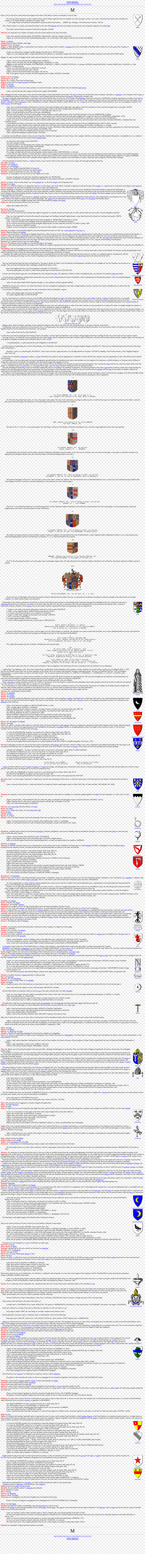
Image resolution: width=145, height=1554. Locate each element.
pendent (3, 1084)
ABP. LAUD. (137, 1079)
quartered (24, 356)
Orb (10, 1349)
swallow (69, 711)
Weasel (11, 707)
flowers (33, 1355)
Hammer (11, 86)
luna (10, 1231)
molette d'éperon (86, 1429)
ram (34, 1519)
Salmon (36, 241)
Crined (54, 182)
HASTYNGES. (138, 1492)
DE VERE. (138, 1444)
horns (31, 1204)
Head (19, 104)
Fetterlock (14, 164)
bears (12, 695)
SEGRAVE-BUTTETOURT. (138, 299)
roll (125, 923)
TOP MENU (72, 2)
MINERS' (6, 100)
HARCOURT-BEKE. (137, 285)
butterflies (56, 1046)
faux (61, 738)
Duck (11, 84)
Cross (59, 1399)
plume (122, 1075)
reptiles (55, 1394)
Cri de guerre (27, 1340)
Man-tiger (11, 1196)
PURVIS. (138, 763)
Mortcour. (138, 1300)
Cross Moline (13, 1155)
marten (14, 734)
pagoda (128, 891)
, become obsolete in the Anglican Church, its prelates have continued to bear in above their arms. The (92, 1071)
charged (99, 369)
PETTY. (137, 59)
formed (28, 780)
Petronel (102, 1521)
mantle (98, 186)
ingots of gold (103, 969)
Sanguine (13, 1507)
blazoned (27, 1357)
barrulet (83, 923)
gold (35, 193)
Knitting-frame (41, 138)
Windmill (22, 1346)
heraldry (104, 929)
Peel (38, 172)
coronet (36, 1077)
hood (48, 186)
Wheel (80, 1016)
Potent (18, 916)
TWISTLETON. (137, 1135)
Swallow (12, 709)
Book (14, 1517)
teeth (22, 1267)
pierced (83, 1469)
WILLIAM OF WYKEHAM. (136, 1319)
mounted (102, 1357)
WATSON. (138, 1372)
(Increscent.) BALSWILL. (137, 1234)
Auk (9, 1505)
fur (52, 923)
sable (31, 1202)
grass (5, 1353)
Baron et (115, 274)
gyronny (73, 965)
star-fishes (28, 1496)
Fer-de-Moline (45, 1016)
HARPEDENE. (138, 1481)
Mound (128, 1121)
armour (29, 613)
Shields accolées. (137, 261)
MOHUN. (138, 882)
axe (35, 168)
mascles (128, 738)
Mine (37, 100)
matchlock (40, 845)
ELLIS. (137, 959)
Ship (9, 825)
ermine (94, 193)
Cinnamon (22, 102)
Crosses (4, 780)
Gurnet (16, 1499)
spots (60, 1342)
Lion (66, 230)
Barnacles (17, 1263)
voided (97, 1469)
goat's (40, 1519)
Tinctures (72, 967)
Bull (9, 1120)
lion (80, 1191)
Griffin (21, 1169)
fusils (44, 780)
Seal (10, 1269)
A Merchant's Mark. (138, 938)
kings (38, 1340)
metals (13, 967)
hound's (98, 1193)
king (107, 238)
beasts (33, 1394)
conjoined (60, 740)
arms (139, 98)
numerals (41, 311)
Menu (11, 1045)
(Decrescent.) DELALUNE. (137, 1221)
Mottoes (5, 1335)
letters (64, 930)
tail (76, 1191)
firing (114, 845)
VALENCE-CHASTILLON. (137, 275)
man (74, 94)
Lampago (20, 1186)
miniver (40, 923)
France (44, 1340)
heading (129, 1176)
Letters (50, 243)
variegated (26, 1046)
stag (114, 1353)
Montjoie (57, 1387)
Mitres (92, 1062)
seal (88, 298)
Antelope (38, 182)
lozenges (66, 738)
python (70, 1176)
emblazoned (5, 611)
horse (7, 1178)
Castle (49, 337)
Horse (50, 1176)
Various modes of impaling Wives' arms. (72, 323)
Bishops (5, 325)
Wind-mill (60, 1016)
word (22, 236)
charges (24, 988)
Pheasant (15, 1118)
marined (71, 230)
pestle (113, 1271)
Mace (11, 822)
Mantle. (135, 206)
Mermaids (5, 961)
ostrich (128, 1075)
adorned (7, 1050)
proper (11, 1202)
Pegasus (137, 1176)
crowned (25, 82)
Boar (12, 209)
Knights (31, 994)
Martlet (23, 232)
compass (69, 47)
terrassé (48, 1353)
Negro (10, 102)
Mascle (10, 41)
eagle (20, 82)
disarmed (32, 1396)
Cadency (41, 1497)
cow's (19, 211)
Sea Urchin (26, 1499)
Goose (17, 45)
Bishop (3, 1075)
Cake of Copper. (137, 984)
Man (32, 161)
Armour (7, 104)
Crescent (80, 713)
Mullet (21, 1151)
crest (114, 47)
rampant (21, 1394)
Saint (11, 736)
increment (97, 1204)
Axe (73, 1018)
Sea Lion (79, 230)
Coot (46, 1256)
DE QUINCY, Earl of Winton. (138, 749)
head (16, 820)
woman (112, 1186)
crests (68, 961)
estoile (95, 1431)
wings (60, 963)
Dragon (72, 1175)
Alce (77, 1175)
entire (55, 274)
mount (54, 1355)
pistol (113, 1521)
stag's (13, 820)
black (57, 1342)
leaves (84, 88)
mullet (6, 1497)
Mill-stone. (138, 1004)
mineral (10, 970)
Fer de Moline (18, 1348)
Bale (29, 43)
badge (3, 1141)
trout (24, 241)
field (97, 808)
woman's (139, 1186)
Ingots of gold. (138, 979)
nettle (80, 88)
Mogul (65, 1141)
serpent (124, 1169)
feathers (3, 1077)
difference (4, 715)
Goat (6, 1193)
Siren (122, 947)
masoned (30, 1501)
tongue (27, 1267)
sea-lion (132, 1180)
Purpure (25, 934)
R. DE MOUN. (138, 868)
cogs (39, 1004)
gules (66, 1171)
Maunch (15, 166)
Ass (9, 1428)
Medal (13, 914)
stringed (43, 1084)
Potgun (43, 1521)
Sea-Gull (10, 990)
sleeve (40, 170)
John (93, 298)
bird (6, 1256)
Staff (108, 26)
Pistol (53, 1521)
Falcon (19, 945)
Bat (30, 1397)
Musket (12, 1521)
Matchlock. (137, 854)
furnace (21, 918)
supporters (25, 961)
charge (99, 947)
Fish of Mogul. (138, 1151)
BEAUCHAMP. (138, 735)
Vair (15, 1045)
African (3, 102)
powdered (92, 198)
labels (126, 1082)
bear (105, 1191)
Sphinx (128, 1186)
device (35, 1200)
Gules (25, 243)
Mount (33, 1198)
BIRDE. (137, 27)
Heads (16, 77)
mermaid (22, 949)
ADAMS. (138, 723)
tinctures (27, 967)
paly (78, 965)
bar (131, 923)
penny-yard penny (32, 893)
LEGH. (137, 621)
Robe (7, 197)
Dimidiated (17, 992)
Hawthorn (16, 889)
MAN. (137, 804)
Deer (35, 820)
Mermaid (68, 1048)
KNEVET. (138, 707)
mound (80, 1355)
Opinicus (85, 1175)
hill (34, 1357)
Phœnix (106, 1187)
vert (95, 1351)
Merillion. (138, 943)
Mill (26, 1155)
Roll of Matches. (137, 841)
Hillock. (137, 1355)
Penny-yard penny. (138, 902)
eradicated (44, 1261)
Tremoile (69, 1004)
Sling (13, 184)
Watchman (81, 98)
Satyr (13, 163)
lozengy (56, 757)
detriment (61, 1206)
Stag (54, 1176)
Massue (53, 26)
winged (3, 1178)
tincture (22, 921)
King (105, 298)
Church (50, 930)
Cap (11, 1265)
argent (24, 1231)
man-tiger (30, 1186)
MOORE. (138, 1248)
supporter (118, 94)
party (137, 186)
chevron (105, 1106)
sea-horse (126, 1180)
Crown (16, 1503)
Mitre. (138, 1091)
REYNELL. (137, 820)
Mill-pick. (138, 1026)
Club (31, 823)
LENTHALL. (138, 1456)
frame (3, 1050)
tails (57, 1180)
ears (102, 1193)
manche (88, 859)
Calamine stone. (138, 991)
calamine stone (28, 970)
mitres (127, 1071)
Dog (10, 827)
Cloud (116, 1401)
